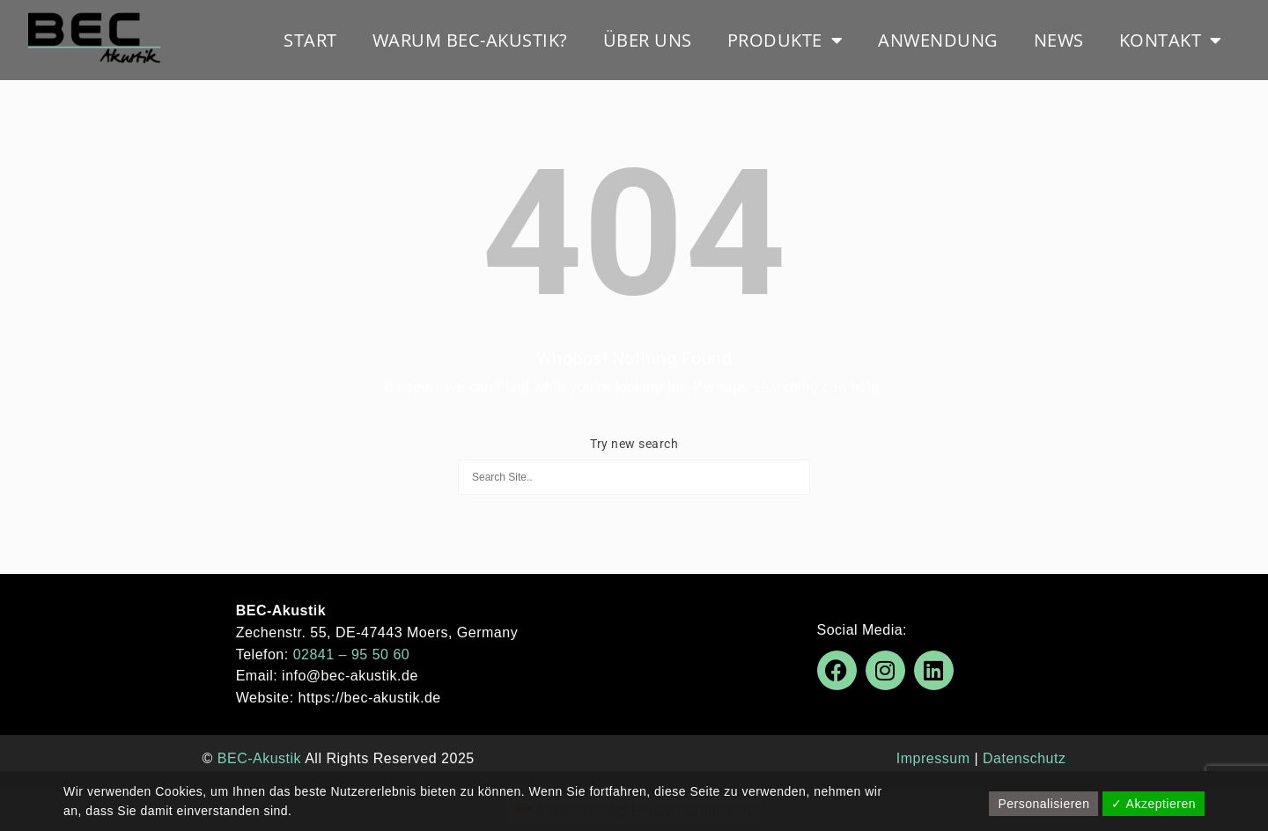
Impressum (933, 758)
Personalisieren (1043, 804)
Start (310, 40)
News (1059, 40)
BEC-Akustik (259, 758)
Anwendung (938, 40)
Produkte (785, 40)
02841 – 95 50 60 (351, 654)
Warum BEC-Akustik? (470, 40)
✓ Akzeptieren (1153, 804)
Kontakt (1170, 40)
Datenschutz (1024, 758)
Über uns (647, 40)
